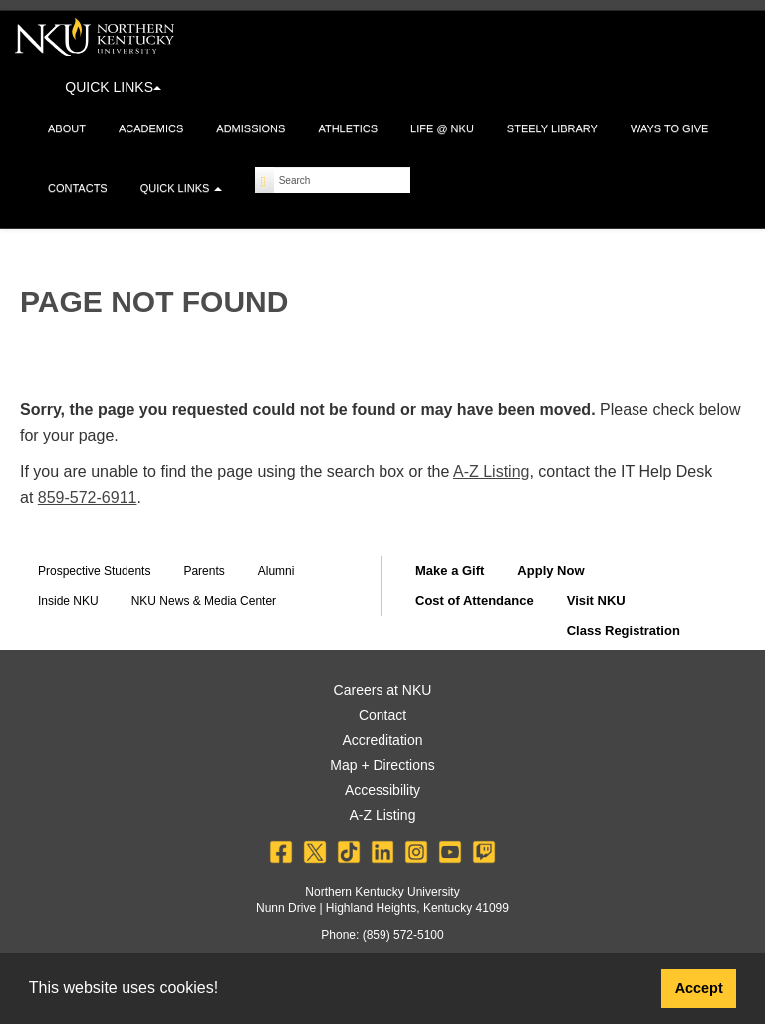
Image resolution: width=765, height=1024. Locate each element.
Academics (151, 128)
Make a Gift (449, 570)
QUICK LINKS (113, 87)
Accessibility (382, 790)
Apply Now (550, 570)
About (67, 128)
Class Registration (623, 630)
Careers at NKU (383, 690)
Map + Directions (382, 765)
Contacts (78, 188)
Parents (203, 571)
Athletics (348, 128)
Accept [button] (699, 988)
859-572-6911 (87, 497)
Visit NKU (596, 600)
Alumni (276, 571)
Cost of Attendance (474, 600)
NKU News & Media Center (203, 601)
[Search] (264, 180)
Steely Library (552, 128)
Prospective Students (94, 571)
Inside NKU (68, 601)
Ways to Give (669, 128)
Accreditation (383, 740)
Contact (382, 715)
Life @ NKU (442, 128)
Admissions (250, 128)
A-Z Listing (491, 471)
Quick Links (181, 188)
